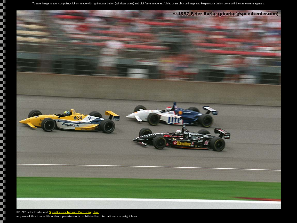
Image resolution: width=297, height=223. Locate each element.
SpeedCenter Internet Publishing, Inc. (74, 212)
